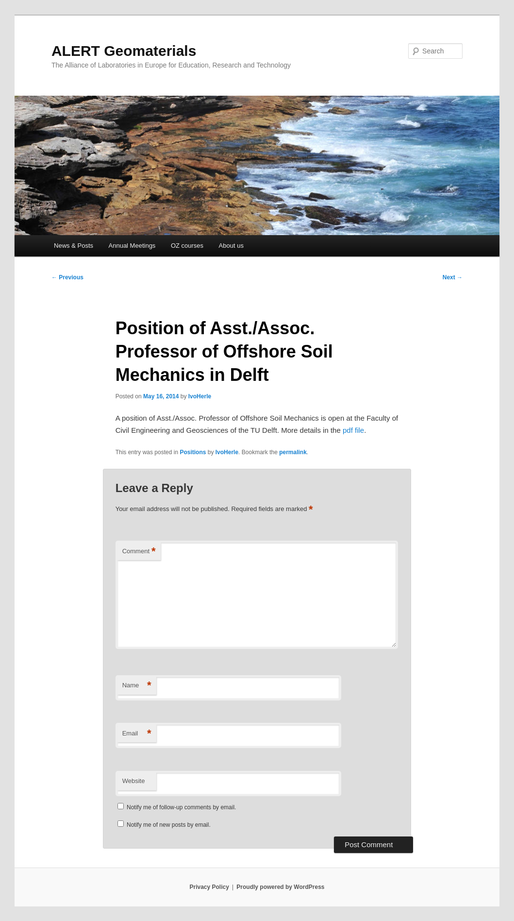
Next (453, 277)
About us (231, 245)
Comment (139, 552)
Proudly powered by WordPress (280, 887)
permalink (293, 452)
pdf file (353, 430)
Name (136, 686)
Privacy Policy (209, 887)
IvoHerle (199, 396)
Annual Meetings (132, 245)
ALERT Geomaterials (123, 51)
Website (133, 781)
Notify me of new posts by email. (169, 824)
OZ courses (187, 245)
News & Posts (73, 245)
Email (136, 734)
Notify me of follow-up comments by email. (181, 807)
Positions (193, 452)
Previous (67, 277)
